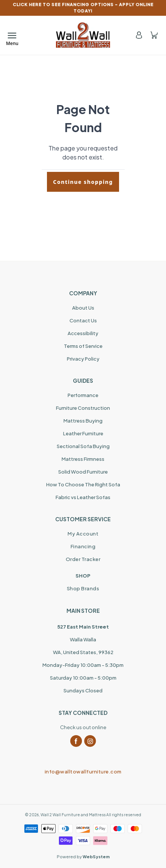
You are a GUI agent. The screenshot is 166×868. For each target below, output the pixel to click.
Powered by (83, 856)
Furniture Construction (83, 408)
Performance (83, 395)
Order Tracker (83, 559)
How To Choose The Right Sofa (83, 484)
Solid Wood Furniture (83, 472)
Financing (83, 546)
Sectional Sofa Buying (83, 446)
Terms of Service (83, 346)
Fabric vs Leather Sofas (83, 497)
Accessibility (83, 333)
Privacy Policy (83, 359)
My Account (83, 534)
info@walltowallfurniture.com (83, 772)
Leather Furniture (83, 433)
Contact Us (83, 320)
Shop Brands (83, 588)
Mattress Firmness (83, 459)
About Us (83, 308)
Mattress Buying (83, 421)
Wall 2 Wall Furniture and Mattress (73, 814)
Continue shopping (83, 181)
